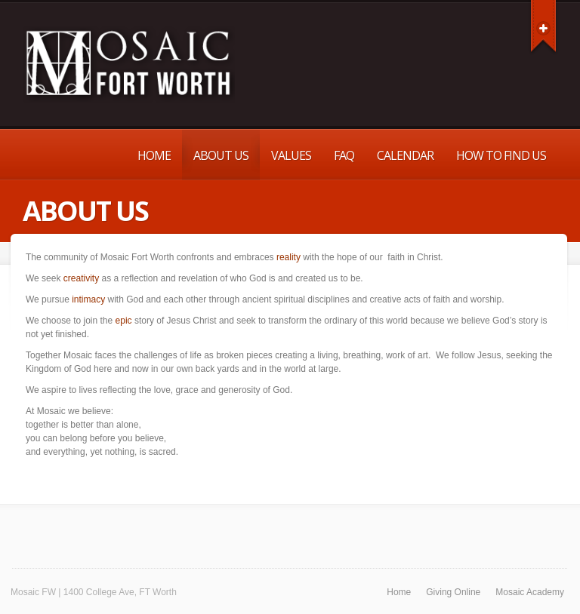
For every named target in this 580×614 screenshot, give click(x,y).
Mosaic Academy (529, 592)
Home (154, 155)
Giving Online (453, 592)
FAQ (344, 155)
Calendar (405, 155)
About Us (220, 155)
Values (291, 155)
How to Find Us (501, 155)
